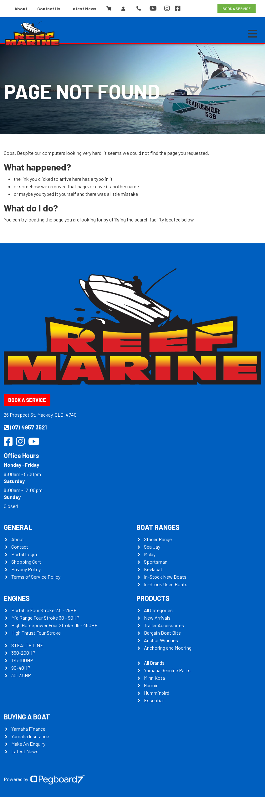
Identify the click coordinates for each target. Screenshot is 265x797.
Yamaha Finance (28, 729)
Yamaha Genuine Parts (167, 670)
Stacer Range (158, 539)
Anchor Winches (161, 640)
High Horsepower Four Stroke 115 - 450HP (54, 625)
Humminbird (156, 693)
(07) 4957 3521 (25, 427)
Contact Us (48, 8)
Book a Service (27, 400)
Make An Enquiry (28, 744)
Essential (154, 700)
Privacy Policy (26, 569)
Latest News (83, 8)
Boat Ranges (158, 527)
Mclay (149, 554)
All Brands (154, 663)
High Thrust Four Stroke (36, 633)
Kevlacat (153, 569)
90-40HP (20, 668)
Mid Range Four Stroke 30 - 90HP (45, 618)
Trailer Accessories (164, 625)
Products (153, 598)
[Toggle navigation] (252, 33)
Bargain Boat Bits (162, 633)
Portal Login (24, 554)
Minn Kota (154, 678)
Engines (17, 598)
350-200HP (23, 653)
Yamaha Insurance (30, 736)
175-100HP (22, 660)
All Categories (158, 610)
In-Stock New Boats (165, 577)
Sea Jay (152, 547)
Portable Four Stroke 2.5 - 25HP (44, 610)
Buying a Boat (27, 717)
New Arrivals (157, 618)
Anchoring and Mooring (167, 648)
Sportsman (155, 562)
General (18, 527)
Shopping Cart (26, 562)
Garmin (151, 685)
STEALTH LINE (27, 645)
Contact (19, 547)
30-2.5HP (21, 675)
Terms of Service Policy (35, 577)
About (20, 8)
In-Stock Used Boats (165, 584)
